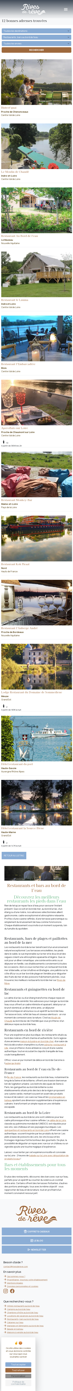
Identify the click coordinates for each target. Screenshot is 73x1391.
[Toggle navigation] (65, 9)
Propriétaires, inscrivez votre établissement (29, 1279)
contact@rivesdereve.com (19, 1266)
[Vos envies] (36, 43)
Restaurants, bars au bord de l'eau (25, 1319)
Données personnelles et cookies (24, 1286)
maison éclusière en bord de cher (37, 1041)
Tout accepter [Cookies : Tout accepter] (18, 1364)
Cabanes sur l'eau (17, 1322)
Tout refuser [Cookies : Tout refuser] (18, 1370)
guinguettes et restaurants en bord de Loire (26, 1130)
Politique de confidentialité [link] (18, 1383)
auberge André (13, 1063)
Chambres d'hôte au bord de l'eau (24, 1312)
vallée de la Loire (57, 1120)
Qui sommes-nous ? (18, 1276)
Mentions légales (17, 1283)
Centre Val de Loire (36, 88)
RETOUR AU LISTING (14, 855)
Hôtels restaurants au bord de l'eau (25, 1306)
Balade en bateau (17, 1329)
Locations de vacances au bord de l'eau (27, 1316)
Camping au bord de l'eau (20, 1309)
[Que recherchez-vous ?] (36, 37)
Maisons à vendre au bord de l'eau (24, 1332)
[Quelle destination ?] (36, 31)
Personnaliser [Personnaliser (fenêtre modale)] (18, 1376)
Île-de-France (14, 1077)
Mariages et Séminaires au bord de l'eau (27, 1325)
